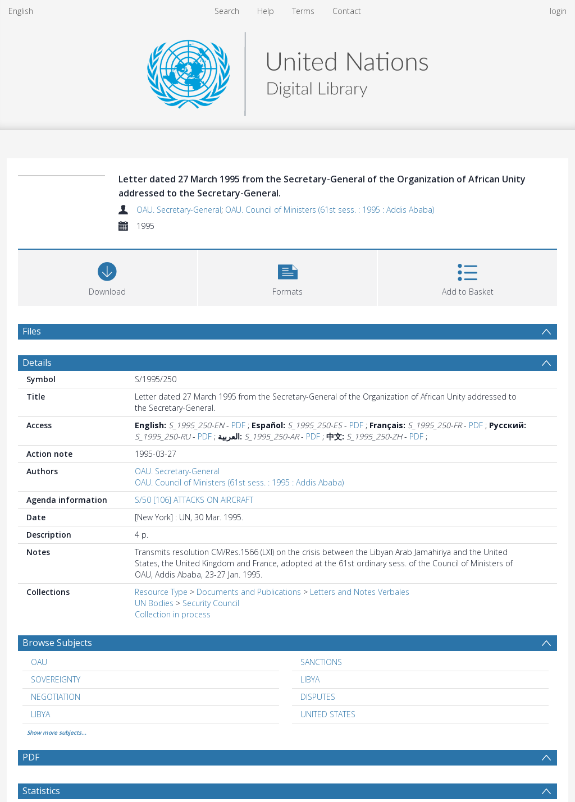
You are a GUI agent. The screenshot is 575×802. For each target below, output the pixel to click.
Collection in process (173, 614)
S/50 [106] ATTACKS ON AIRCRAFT (194, 499)
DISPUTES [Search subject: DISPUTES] (317, 696)
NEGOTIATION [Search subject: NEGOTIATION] (55, 696)
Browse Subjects (57, 642)
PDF (238, 425)
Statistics (41, 791)
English (20, 11)
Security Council (210, 603)
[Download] (107, 276)
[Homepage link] (287, 71)
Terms (303, 11)
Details (37, 362)
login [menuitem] (558, 11)
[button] (287, 276)
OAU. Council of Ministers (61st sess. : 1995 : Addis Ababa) (329, 209)
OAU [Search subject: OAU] (39, 662)
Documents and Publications (249, 591)
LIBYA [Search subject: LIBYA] (310, 679)
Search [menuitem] (227, 11)
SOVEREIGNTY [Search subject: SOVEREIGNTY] (55, 679)
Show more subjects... (56, 732)
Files (31, 331)
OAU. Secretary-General (178, 209)
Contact (346, 11)
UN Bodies (154, 603)
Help (265, 11)
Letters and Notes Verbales (359, 591)
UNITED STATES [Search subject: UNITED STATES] (327, 714)
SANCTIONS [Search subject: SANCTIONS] (321, 662)
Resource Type (161, 591)
